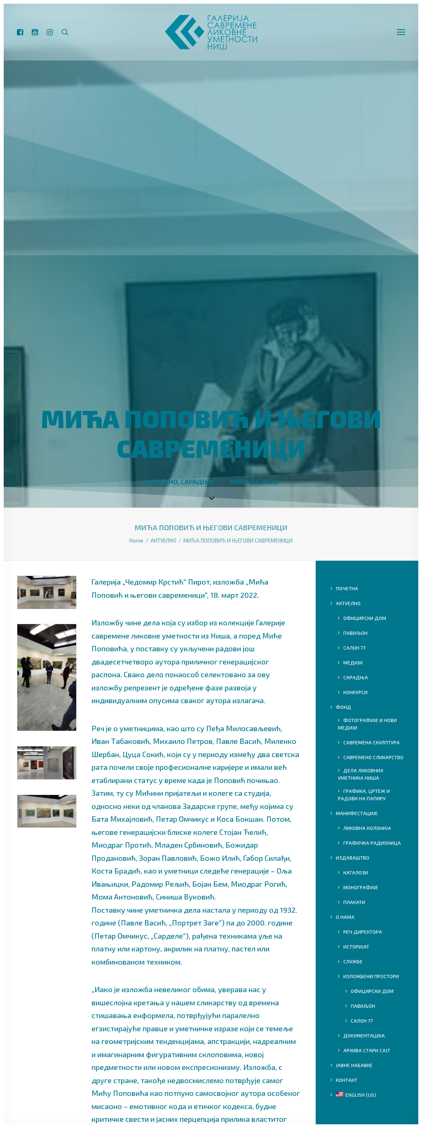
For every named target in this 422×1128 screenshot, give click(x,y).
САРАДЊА (197, 481)
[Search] (65, 35)
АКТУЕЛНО (161, 481)
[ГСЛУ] (211, 35)
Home (136, 540)
